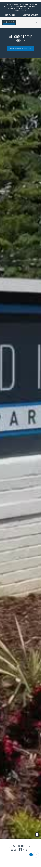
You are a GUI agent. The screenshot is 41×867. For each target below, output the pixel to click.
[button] (36, 22)
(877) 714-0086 (10, 15)
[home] (12, 22)
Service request (30, 15)
